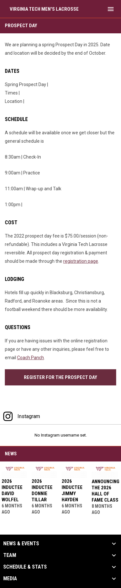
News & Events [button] (21, 543)
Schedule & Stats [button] (25, 567)
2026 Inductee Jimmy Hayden (72, 490)
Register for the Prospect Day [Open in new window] (60, 377)
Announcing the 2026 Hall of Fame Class (105, 491)
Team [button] (9, 555)
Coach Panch (30, 357)
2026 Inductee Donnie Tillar (42, 490)
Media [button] (10, 578)
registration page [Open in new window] (80, 261)
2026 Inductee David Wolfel (12, 490)
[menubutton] (111, 9)
